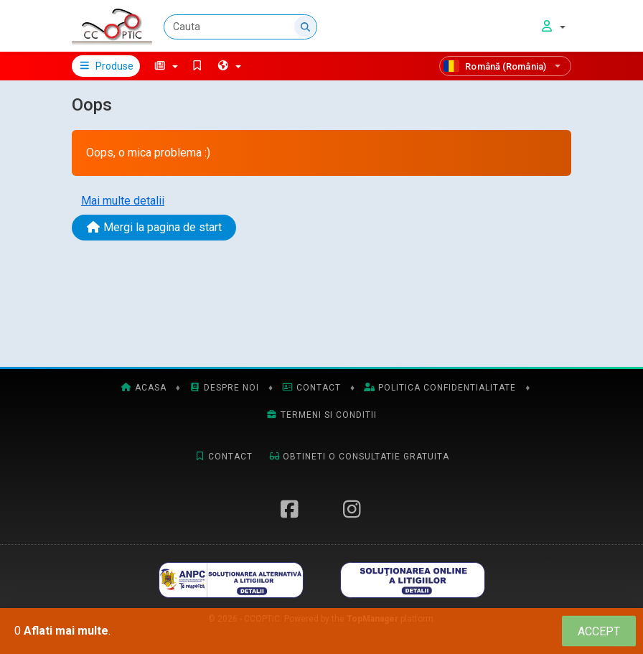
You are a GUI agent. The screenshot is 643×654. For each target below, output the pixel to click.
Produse (105, 66)
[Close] (599, 631)
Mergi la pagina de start (154, 227)
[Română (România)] (505, 66)
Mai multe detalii (122, 200)
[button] (166, 66)
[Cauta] (240, 26)
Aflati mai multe (66, 630)
